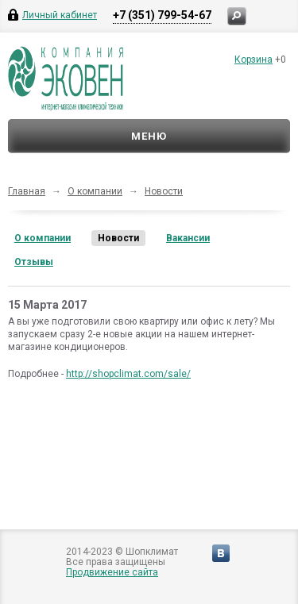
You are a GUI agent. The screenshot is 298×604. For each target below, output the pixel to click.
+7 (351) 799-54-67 (162, 15)
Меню (149, 136)
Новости (164, 191)
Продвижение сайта (112, 572)
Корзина (253, 59)
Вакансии (188, 238)
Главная (26, 191)
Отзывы (33, 261)
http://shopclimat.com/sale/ (128, 373)
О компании (95, 191)
